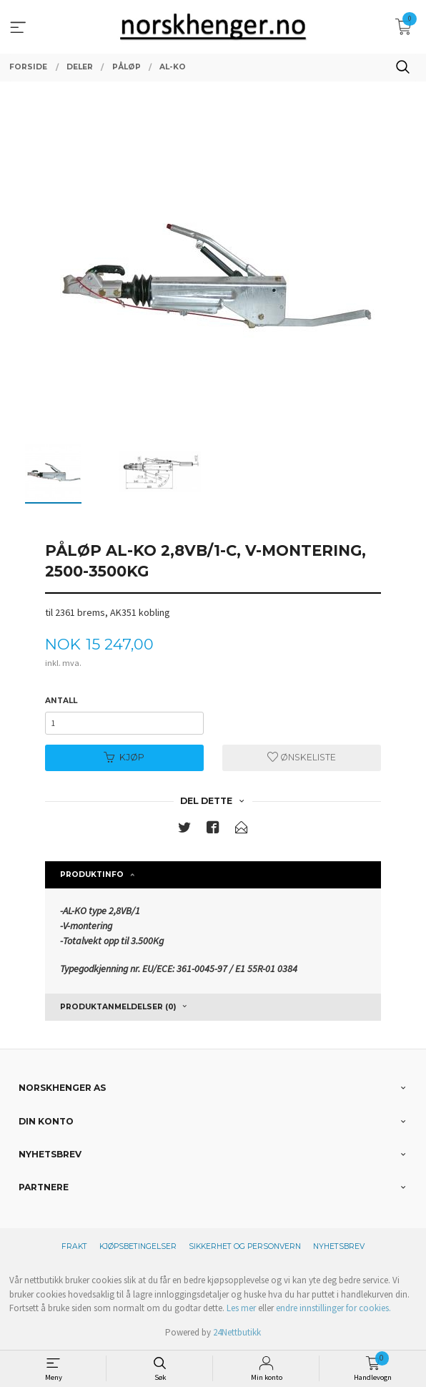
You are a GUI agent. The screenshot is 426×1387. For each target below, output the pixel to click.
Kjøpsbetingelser (138, 1246)
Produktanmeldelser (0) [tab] (118, 1006)
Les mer (241, 1308)
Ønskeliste (301, 757)
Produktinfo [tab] (92, 874)
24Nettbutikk (237, 1332)
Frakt (74, 1246)
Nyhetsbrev (339, 1246)
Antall (61, 700)
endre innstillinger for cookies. (333, 1308)
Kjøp (124, 757)
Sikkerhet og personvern (245, 1246)
